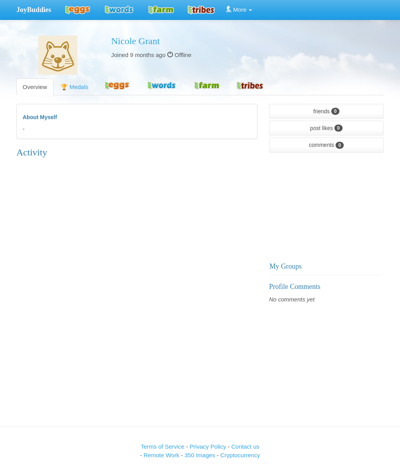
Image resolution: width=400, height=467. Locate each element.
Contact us (245, 446)
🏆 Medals (75, 87)
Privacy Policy (208, 446)
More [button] (239, 9)
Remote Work (162, 455)
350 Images (200, 455)
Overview (35, 87)
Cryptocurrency (240, 455)
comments (326, 145)
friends (326, 111)
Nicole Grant (135, 41)
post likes (326, 128)
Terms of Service (162, 446)
